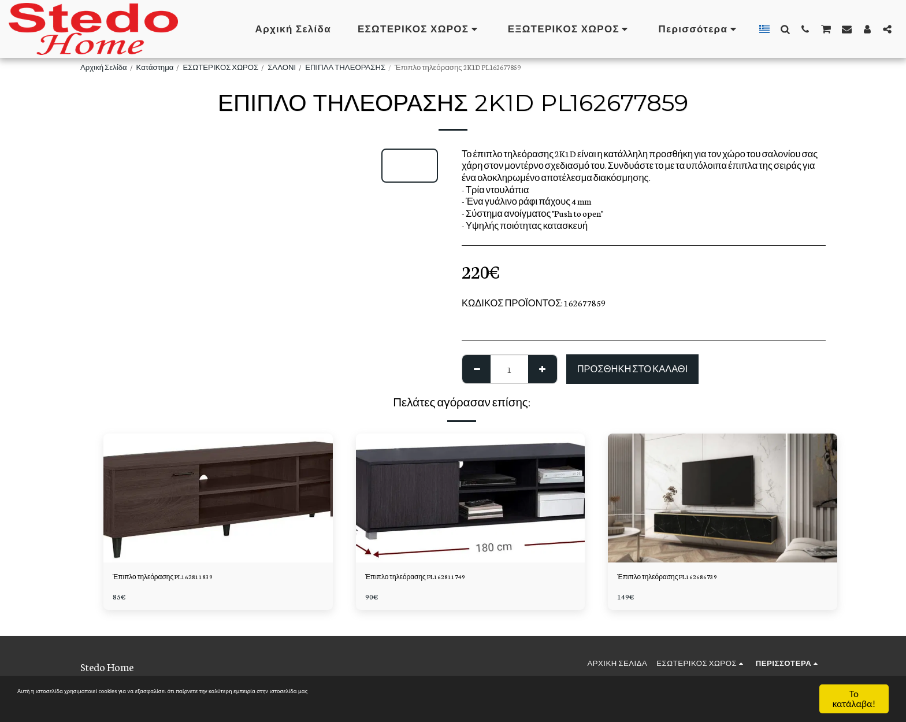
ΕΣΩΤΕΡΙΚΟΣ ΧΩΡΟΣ (220, 67)
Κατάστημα (155, 67)
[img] (218, 498)
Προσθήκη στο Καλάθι (632, 368)
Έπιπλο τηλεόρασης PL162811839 (180, 578)
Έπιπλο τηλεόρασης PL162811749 (433, 578)
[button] (784, 29)
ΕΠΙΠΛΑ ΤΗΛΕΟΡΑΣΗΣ (345, 67)
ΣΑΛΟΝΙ (282, 67)
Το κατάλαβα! (854, 699)
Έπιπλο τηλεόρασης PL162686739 (685, 578)
